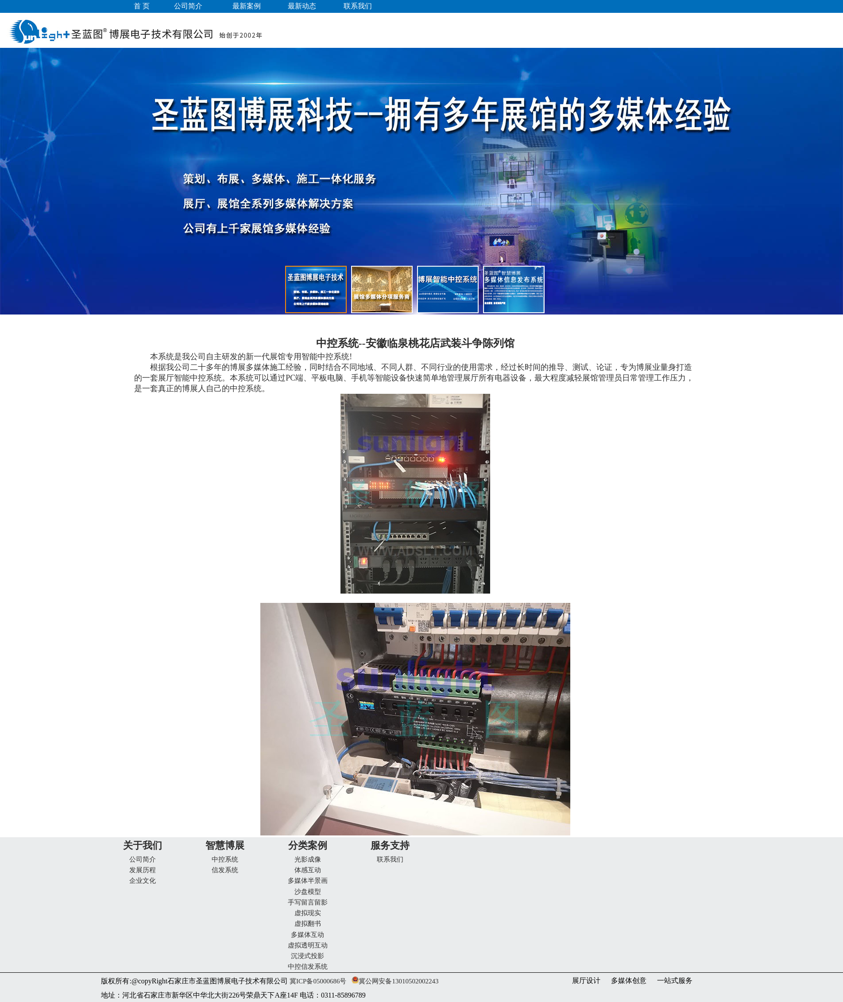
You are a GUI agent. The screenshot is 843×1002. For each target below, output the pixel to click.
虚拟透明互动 (308, 945)
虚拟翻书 (307, 923)
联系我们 (390, 859)
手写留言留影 (308, 902)
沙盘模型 (307, 891)
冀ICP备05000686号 (317, 981)
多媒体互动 (307, 934)
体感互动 (307, 870)
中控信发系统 (308, 966)
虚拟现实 (307, 913)
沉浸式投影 (307, 955)
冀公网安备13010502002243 (398, 981)
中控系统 (225, 859)
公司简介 (142, 859)
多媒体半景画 (308, 880)
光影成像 (307, 859)
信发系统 (225, 870)
